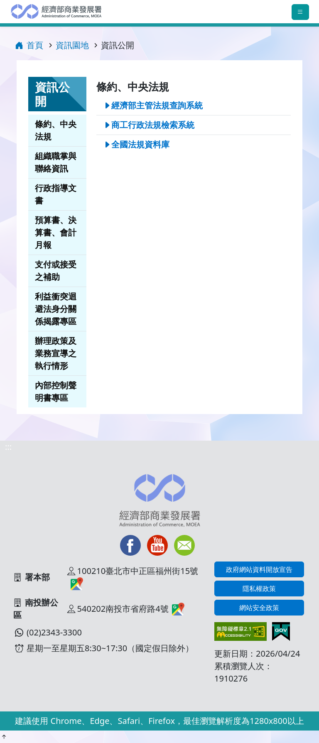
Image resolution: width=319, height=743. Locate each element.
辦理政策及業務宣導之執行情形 (55, 353)
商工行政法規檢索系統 (152, 124)
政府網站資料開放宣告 (259, 569)
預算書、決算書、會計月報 (55, 232)
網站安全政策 (259, 607)
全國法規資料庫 (140, 144)
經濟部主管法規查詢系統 (157, 105)
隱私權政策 (259, 588)
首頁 (29, 45)
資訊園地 (72, 45)
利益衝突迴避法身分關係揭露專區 (55, 309)
